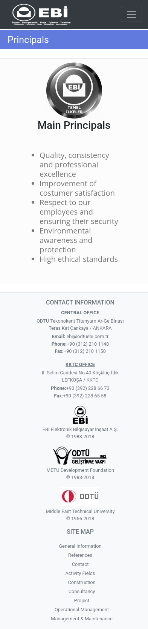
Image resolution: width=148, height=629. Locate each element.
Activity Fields (80, 573)
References (80, 555)
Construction (81, 582)
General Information (80, 546)
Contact (80, 564)
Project (81, 600)
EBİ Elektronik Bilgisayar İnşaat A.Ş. (80, 429)
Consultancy (82, 591)
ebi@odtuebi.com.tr (86, 336)
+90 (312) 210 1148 (88, 344)
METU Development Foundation (80, 470)
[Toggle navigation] (131, 14)
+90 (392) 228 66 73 (88, 388)
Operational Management (82, 609)
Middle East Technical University (80, 511)
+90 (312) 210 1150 (85, 351)
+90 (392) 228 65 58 (84, 396)
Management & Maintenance (82, 618)
